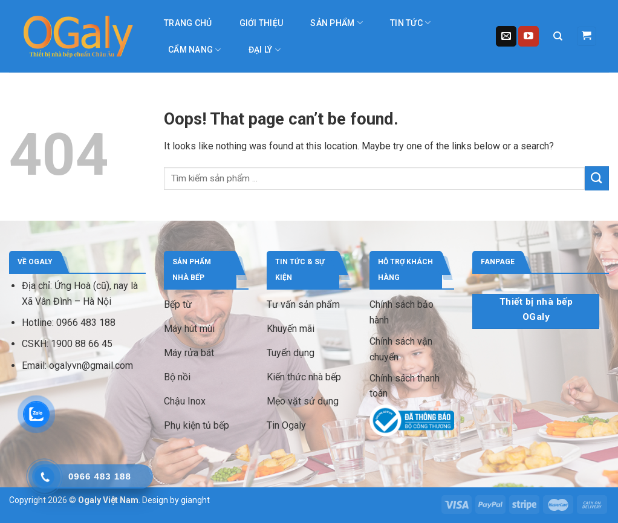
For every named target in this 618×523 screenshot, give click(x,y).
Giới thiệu (261, 23)
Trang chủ (188, 23)
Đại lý (265, 50)
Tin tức (410, 22)
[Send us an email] (506, 36)
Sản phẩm (336, 22)
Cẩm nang (194, 50)
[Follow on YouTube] (528, 36)
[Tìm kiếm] (557, 36)
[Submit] (597, 178)
